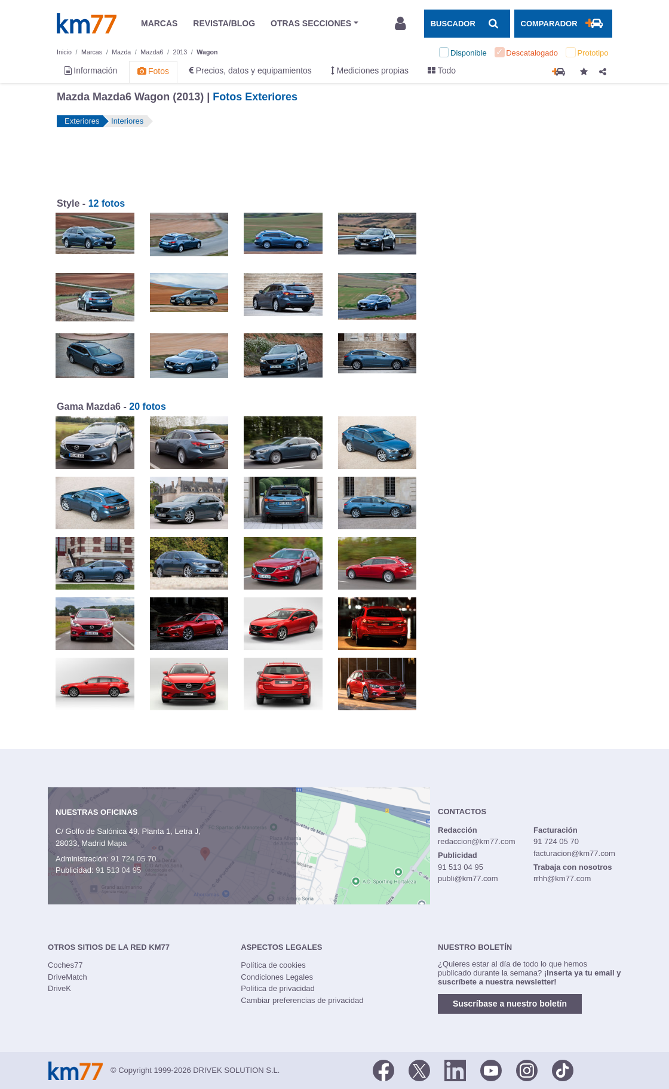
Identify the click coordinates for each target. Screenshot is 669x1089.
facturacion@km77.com (574, 853)
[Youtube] (491, 1069)
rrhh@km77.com (562, 878)
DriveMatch (67, 977)
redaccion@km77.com (476, 841)
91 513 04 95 (118, 870)
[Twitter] (419, 1069)
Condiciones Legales (277, 977)
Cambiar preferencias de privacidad (302, 1000)
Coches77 (65, 965)
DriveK (59, 988)
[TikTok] (562, 1069)
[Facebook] (383, 1069)
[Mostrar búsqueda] (467, 23)
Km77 (86, 23)
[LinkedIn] (455, 1069)
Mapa (117, 843)
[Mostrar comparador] (563, 23)
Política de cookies (273, 965)
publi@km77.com (468, 878)
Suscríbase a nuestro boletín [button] (510, 1003)
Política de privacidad (278, 988)
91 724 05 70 (133, 858)
